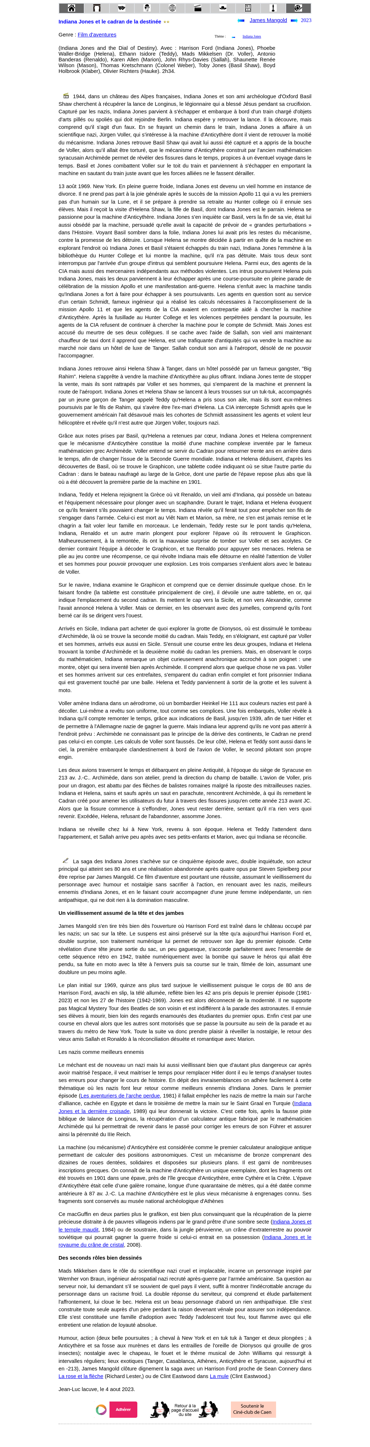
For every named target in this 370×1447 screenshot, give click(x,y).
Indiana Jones (251, 36)
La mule (219, 1376)
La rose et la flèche (81, 1376)
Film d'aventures (97, 35)
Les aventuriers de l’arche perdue (120, 1096)
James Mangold (268, 20)
